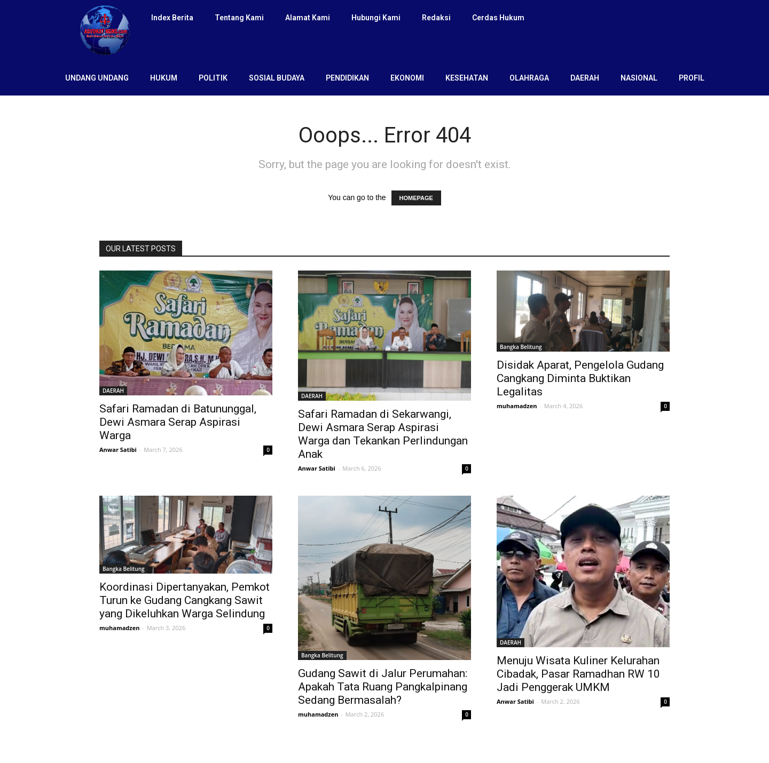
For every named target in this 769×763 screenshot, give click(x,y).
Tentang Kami (239, 17)
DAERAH (584, 78)
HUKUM (163, 78)
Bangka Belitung (521, 347)
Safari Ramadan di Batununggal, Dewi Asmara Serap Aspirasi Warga (177, 422)
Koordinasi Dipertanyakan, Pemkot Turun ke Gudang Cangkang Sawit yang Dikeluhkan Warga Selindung (184, 600)
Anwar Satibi (118, 450)
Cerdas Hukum (498, 17)
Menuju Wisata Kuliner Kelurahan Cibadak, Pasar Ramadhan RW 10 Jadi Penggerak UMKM (578, 674)
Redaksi (436, 17)
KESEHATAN (466, 78)
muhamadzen (517, 406)
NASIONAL (639, 78)
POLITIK (213, 78)
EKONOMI (407, 78)
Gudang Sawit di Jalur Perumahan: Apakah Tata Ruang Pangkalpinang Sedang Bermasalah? (382, 686)
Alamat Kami (307, 17)
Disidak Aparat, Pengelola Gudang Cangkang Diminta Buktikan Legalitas (580, 378)
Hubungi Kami (376, 17)
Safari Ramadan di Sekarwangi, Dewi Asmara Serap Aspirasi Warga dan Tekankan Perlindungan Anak (383, 434)
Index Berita (172, 17)
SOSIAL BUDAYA (276, 78)
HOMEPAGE (416, 198)
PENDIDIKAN (347, 78)
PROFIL (691, 78)
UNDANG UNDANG (97, 78)
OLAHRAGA (529, 78)
